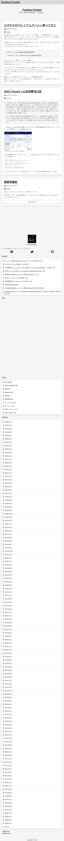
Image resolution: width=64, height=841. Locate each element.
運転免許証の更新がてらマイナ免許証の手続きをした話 (20, 274)
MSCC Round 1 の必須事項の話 (23, 91)
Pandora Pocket (31, 9)
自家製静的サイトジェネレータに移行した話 (17, 281)
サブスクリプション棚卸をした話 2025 (15, 264)
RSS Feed (6, 831)
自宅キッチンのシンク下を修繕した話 (15, 278)
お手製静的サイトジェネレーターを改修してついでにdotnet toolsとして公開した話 (29, 267)
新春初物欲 (10, 182)
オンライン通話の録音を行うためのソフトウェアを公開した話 (22, 261)
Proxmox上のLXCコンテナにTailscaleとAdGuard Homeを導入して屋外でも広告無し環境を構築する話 (31, 292)
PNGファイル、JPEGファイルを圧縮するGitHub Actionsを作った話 (24, 271)
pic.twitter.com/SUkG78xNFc (26, 52)
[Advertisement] (32, 312)
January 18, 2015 (36, 55)
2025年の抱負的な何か (11, 284)
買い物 (8, 188)
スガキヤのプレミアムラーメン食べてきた (30, 25)
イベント (9, 98)
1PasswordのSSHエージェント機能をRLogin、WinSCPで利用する (23, 288)
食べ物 (8, 32)
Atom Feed (6, 833)
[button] (62, 2)
